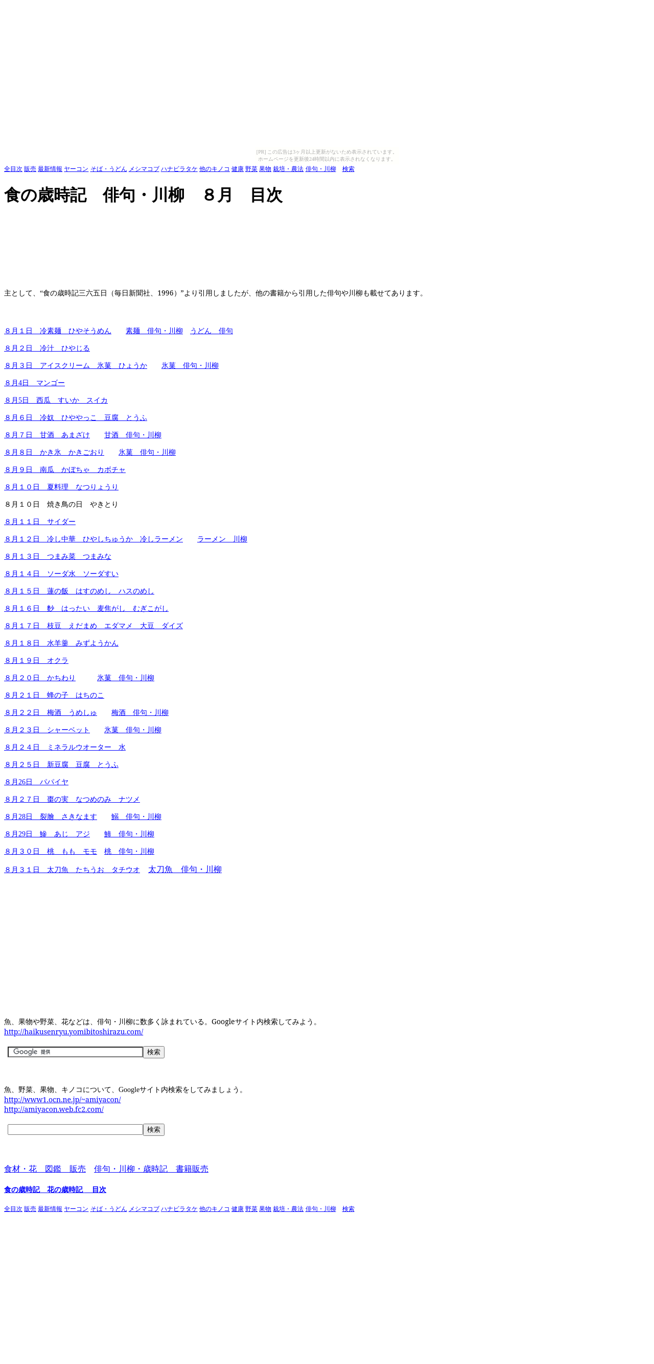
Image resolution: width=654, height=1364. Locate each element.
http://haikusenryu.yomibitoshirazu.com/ (73, 1031)
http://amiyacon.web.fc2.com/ (54, 1109)
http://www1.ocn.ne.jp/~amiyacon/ (62, 1099)
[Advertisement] (190, 222)
